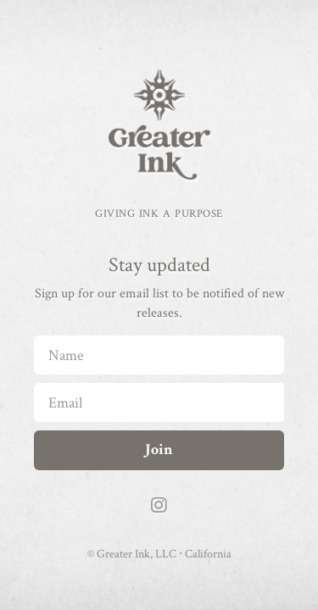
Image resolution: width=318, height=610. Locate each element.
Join (159, 449)
